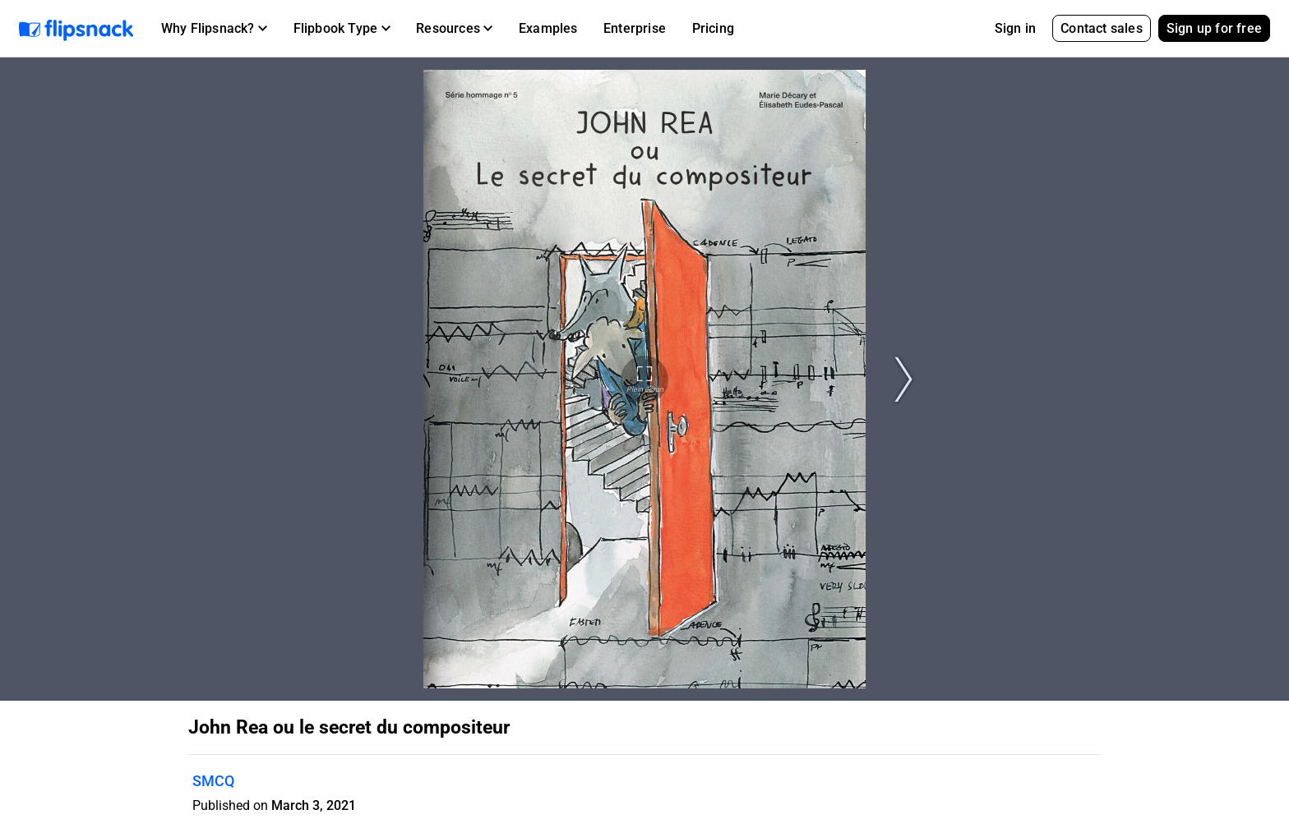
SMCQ (213, 780)
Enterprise (634, 28)
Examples (548, 28)
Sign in (1015, 28)
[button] (214, 28)
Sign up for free (1214, 28)
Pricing (713, 28)
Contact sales (1101, 28)
